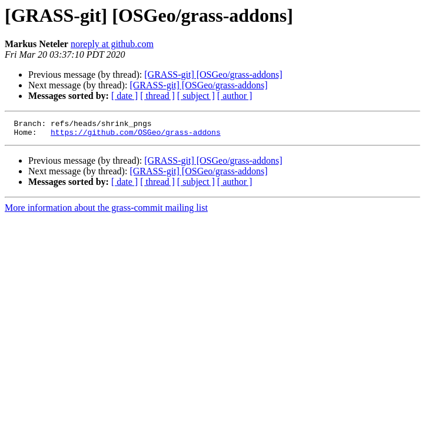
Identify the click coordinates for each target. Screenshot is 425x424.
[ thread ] (157, 96)
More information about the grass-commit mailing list (106, 211)
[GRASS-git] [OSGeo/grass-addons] (213, 74)
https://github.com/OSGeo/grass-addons (136, 135)
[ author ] (235, 96)
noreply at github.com (112, 44)
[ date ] (124, 96)
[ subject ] (196, 96)
